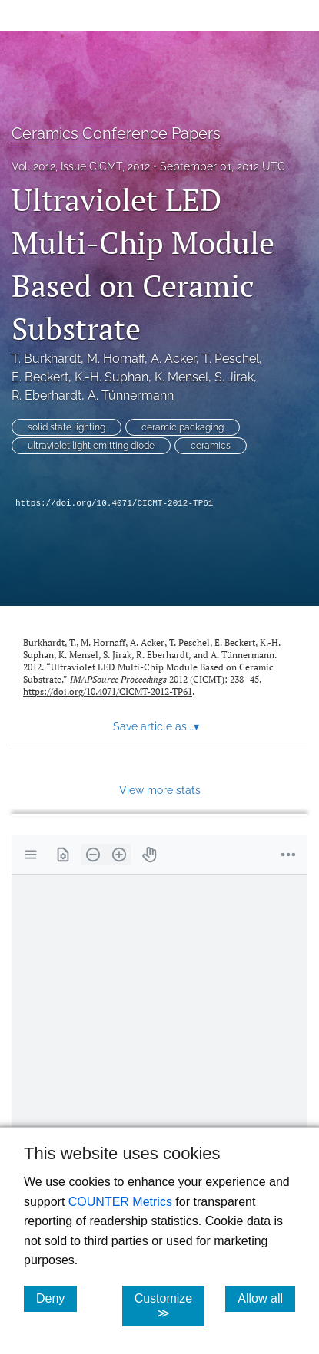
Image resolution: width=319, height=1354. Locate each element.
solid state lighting (66, 427)
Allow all (266, 1298)
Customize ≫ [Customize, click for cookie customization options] (170, 1305)
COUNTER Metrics (120, 1201)
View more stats (160, 789)
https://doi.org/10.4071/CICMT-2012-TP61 (114, 503)
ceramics (211, 445)
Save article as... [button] (156, 726)
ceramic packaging (182, 427)
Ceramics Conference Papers (116, 133)
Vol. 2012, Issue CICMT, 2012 (81, 166)
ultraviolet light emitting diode (91, 445)
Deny (56, 1298)
